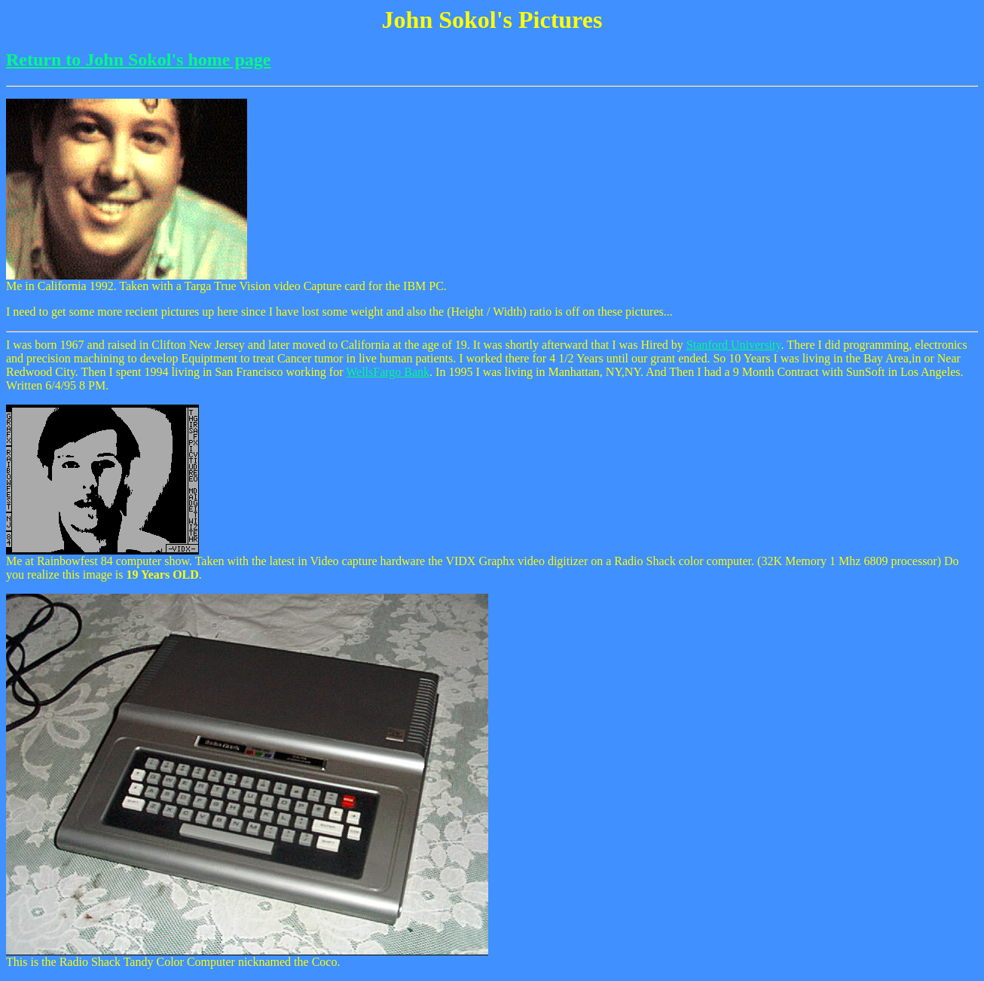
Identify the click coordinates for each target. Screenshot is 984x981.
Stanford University (733, 344)
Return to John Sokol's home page (138, 59)
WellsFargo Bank (387, 371)
